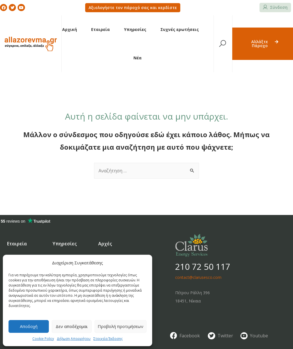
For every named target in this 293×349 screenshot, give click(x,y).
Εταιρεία (100, 29)
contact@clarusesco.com (198, 277)
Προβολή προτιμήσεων (120, 326)
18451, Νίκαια (188, 301)
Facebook (189, 336)
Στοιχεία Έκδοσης (108, 338)
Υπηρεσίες (135, 29)
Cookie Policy (43, 338)
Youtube (259, 336)
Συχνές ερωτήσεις (179, 29)
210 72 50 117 (202, 266)
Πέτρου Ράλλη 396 (192, 292)
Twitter (225, 336)
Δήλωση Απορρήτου (74, 338)
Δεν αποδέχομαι (72, 326)
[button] (132, 7)
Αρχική (69, 29)
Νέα (137, 57)
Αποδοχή (28, 326)
